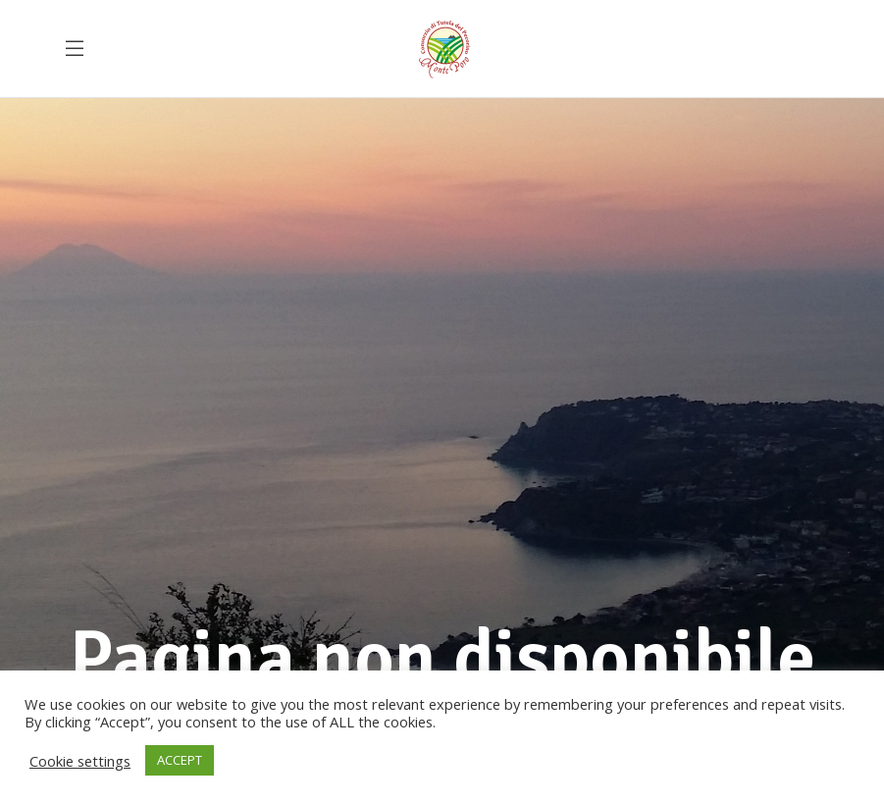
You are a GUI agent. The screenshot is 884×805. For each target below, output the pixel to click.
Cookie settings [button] (79, 761)
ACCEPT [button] (179, 760)
